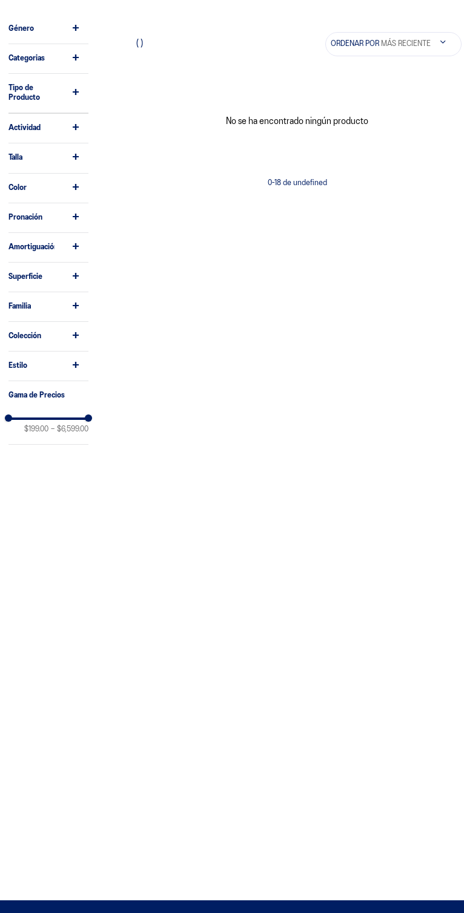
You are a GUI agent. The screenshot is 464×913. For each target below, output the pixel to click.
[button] (48, 29)
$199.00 (36, 429)
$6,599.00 (69, 429)
